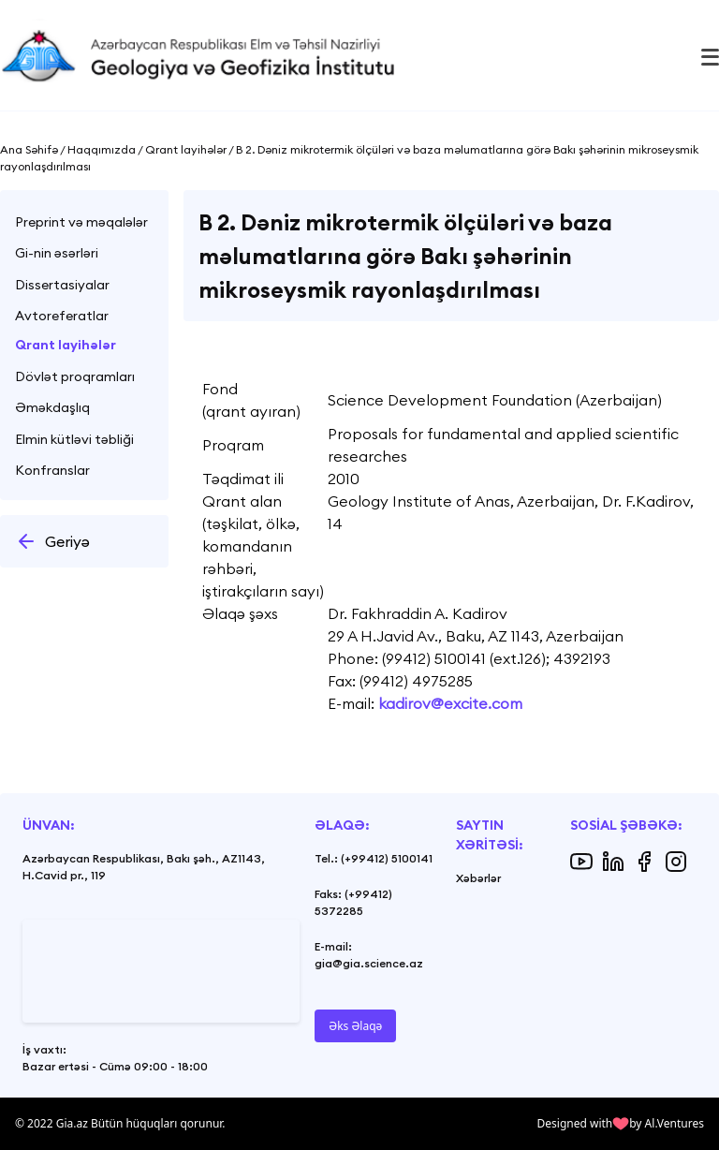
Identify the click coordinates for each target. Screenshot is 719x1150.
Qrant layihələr (65, 344)
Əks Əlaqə (355, 1026)
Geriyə (52, 541)
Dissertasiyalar (62, 284)
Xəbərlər (478, 878)
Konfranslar (52, 470)
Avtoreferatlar (62, 315)
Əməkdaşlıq (52, 407)
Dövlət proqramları (75, 376)
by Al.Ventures (666, 1123)
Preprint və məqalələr (81, 222)
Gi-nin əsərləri (56, 252)
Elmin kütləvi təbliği (74, 439)
